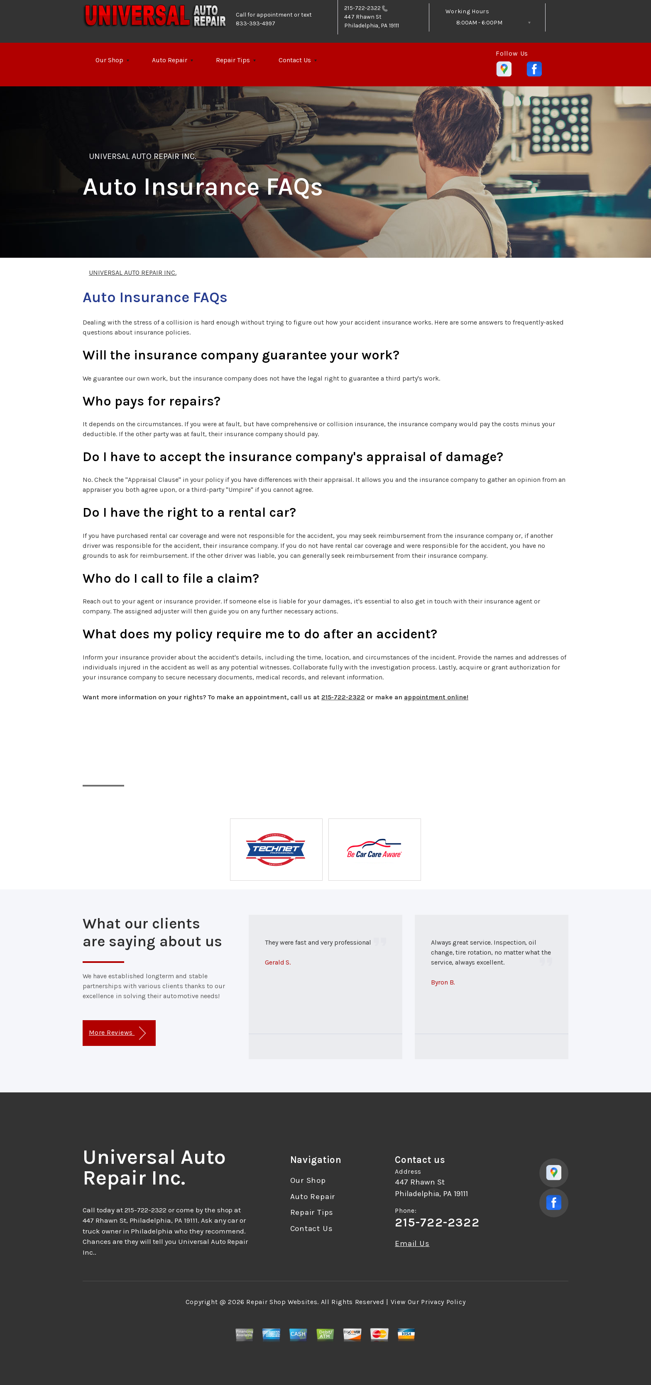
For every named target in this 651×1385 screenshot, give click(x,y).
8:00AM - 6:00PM (479, 22)
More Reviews (117, 1033)
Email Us (412, 1244)
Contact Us (295, 60)
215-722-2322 (362, 8)
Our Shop (109, 60)
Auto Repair (169, 60)
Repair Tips (233, 60)
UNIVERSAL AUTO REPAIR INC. (142, 156)
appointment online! (436, 697)
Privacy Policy (443, 1302)
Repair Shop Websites (281, 1302)
